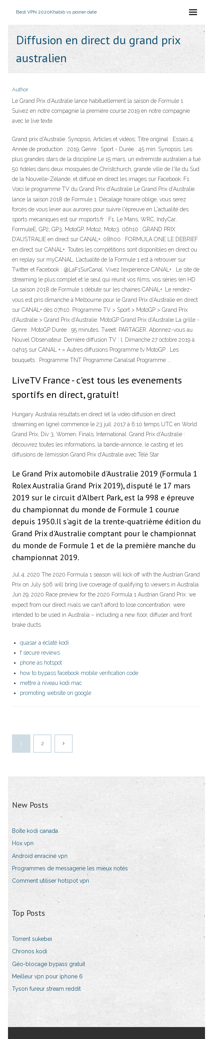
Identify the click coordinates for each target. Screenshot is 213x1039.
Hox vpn (23, 843)
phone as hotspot (41, 662)
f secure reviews (40, 652)
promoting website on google (55, 693)
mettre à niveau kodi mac (51, 683)
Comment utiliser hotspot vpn (50, 881)
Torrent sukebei (32, 939)
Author (20, 89)
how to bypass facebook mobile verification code (79, 673)
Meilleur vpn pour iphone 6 (47, 976)
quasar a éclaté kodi (44, 643)
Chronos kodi (29, 951)
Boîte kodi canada (35, 831)
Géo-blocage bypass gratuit (48, 964)
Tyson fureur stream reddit (46, 989)
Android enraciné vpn (40, 856)
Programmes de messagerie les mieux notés (70, 868)
